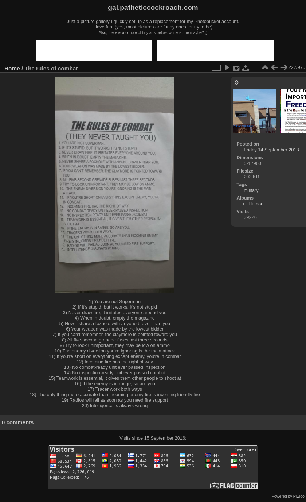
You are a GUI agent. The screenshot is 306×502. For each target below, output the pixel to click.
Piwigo (299, 496)
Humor (255, 203)
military (251, 190)
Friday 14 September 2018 (271, 149)
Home (12, 68)
